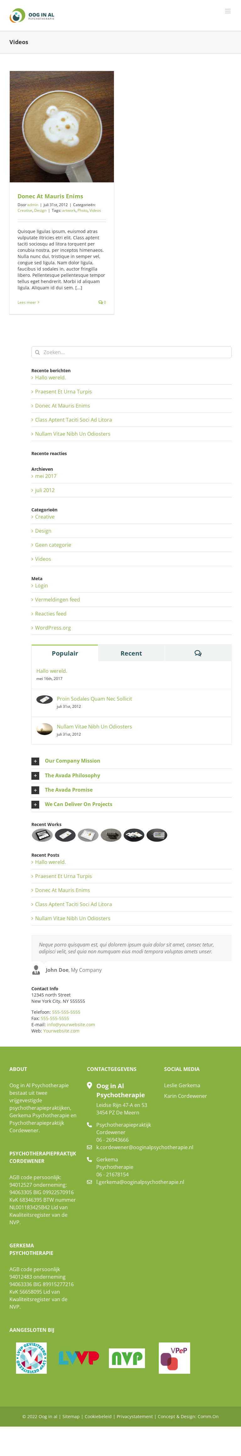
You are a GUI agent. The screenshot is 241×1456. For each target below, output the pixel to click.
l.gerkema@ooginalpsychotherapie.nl (125, 1182)
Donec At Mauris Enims (50, 196)
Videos (95, 210)
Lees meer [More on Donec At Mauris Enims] (27, 302)
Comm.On (208, 1416)
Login (41, 585)
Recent (131, 653)
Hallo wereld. (50, 377)
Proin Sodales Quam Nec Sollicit (94, 698)
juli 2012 (45, 490)
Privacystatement (135, 1416)
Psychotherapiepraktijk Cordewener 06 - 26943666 (123, 1132)
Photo (83, 210)
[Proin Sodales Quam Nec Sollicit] (44, 699)
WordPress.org (53, 627)
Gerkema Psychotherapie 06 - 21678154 (114, 1167)
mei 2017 (45, 476)
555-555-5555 (66, 1012)
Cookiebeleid (98, 1416)
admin (32, 204)
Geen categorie (53, 544)
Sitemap (71, 1416)
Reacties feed (51, 613)
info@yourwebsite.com (71, 1024)
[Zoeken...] (131, 352)
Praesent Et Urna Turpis (63, 391)
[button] (131, 761)
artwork (69, 210)
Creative (25, 210)
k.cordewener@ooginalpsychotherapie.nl (125, 1147)
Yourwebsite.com (61, 1031)
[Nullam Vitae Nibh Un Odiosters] (44, 726)
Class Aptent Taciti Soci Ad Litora (73, 419)
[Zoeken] (37, 352)
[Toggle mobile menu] (228, 11)
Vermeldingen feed (57, 599)
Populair (65, 653)
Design (40, 210)
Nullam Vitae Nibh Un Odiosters (72, 433)
